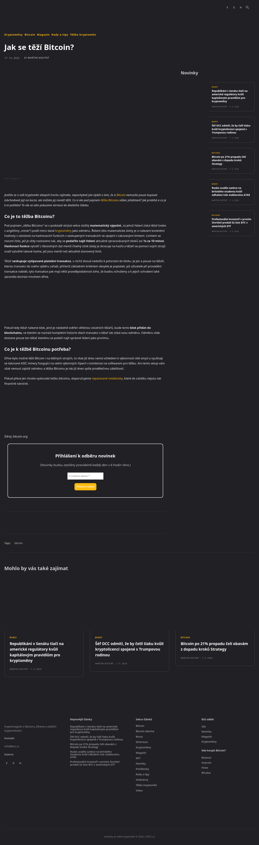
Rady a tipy (59, 34)
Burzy (215, 88)
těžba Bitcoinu (110, 200)
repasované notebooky (107, 378)
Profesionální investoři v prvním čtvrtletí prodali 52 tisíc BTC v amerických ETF (229, 231)
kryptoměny (63, 231)
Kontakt (9, 739)
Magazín (43, 34)
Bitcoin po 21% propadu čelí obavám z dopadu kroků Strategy (230, 165)
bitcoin (19, 543)
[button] (247, 7)
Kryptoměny (13, 34)
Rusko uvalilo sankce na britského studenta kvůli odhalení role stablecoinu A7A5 (229, 198)
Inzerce (8, 755)
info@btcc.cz (11, 747)
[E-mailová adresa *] (85, 476)
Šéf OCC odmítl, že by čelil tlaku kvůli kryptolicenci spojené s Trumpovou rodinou (229, 132)
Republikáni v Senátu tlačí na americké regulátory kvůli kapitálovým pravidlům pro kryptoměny (231, 97)
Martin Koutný (38, 58)
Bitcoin (30, 34)
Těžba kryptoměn (83, 34)
